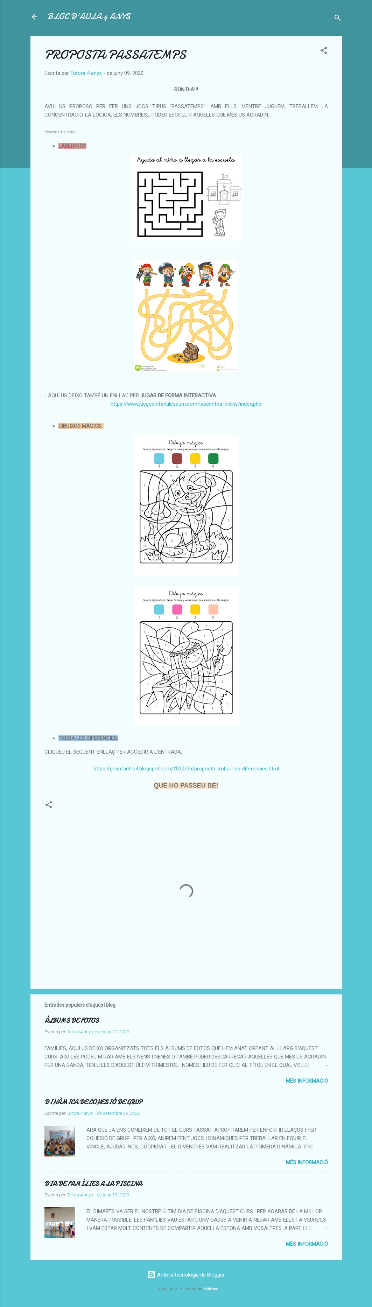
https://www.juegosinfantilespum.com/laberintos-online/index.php (186, 404)
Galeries (211, 1288)
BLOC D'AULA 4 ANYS (88, 16)
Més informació (307, 1081)
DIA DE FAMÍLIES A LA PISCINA (93, 1184)
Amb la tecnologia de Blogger (186, 1275)
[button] (324, 51)
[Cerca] (338, 19)
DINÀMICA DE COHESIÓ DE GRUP (93, 1102)
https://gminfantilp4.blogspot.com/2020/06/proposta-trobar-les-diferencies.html (186, 769)
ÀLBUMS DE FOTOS (71, 1020)
